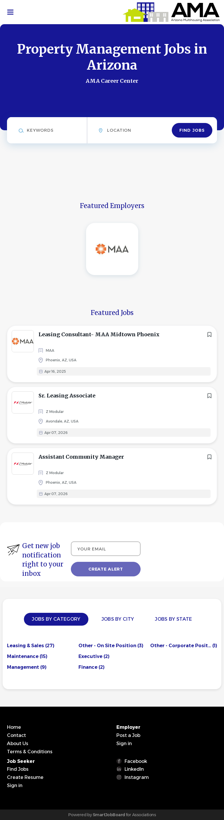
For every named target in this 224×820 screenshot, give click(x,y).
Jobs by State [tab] (173, 619)
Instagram (137, 777)
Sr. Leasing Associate (66, 395)
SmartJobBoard (109, 814)
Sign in (124, 743)
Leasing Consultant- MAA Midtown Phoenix (99, 334)
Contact (16, 735)
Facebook (136, 761)
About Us (17, 743)
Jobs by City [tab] (118, 619)
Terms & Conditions (29, 751)
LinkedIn (134, 769)
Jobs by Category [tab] (56, 619)
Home (14, 727)
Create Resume (25, 777)
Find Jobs (192, 130)
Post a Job (128, 735)
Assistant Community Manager (81, 456)
